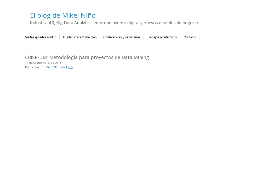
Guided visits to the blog (79, 37)
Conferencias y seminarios (121, 37)
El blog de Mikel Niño (63, 15)
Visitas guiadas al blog (40, 37)
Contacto (190, 37)
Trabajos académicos (162, 37)
